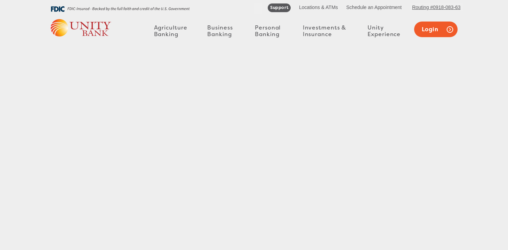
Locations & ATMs (318, 7)
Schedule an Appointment (374, 7)
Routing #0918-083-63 (436, 7)
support (279, 7)
